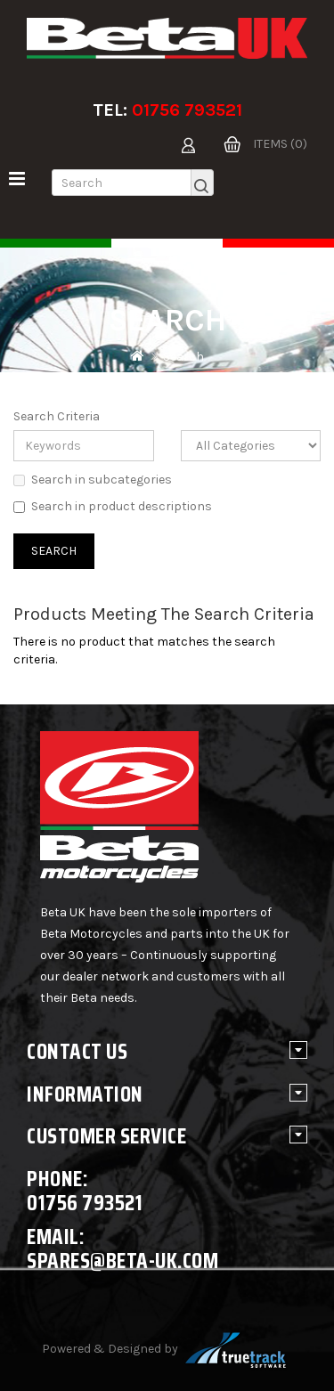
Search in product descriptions (112, 506)
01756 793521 (187, 110)
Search (183, 356)
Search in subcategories (92, 479)
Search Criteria (56, 416)
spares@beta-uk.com (122, 1260)
